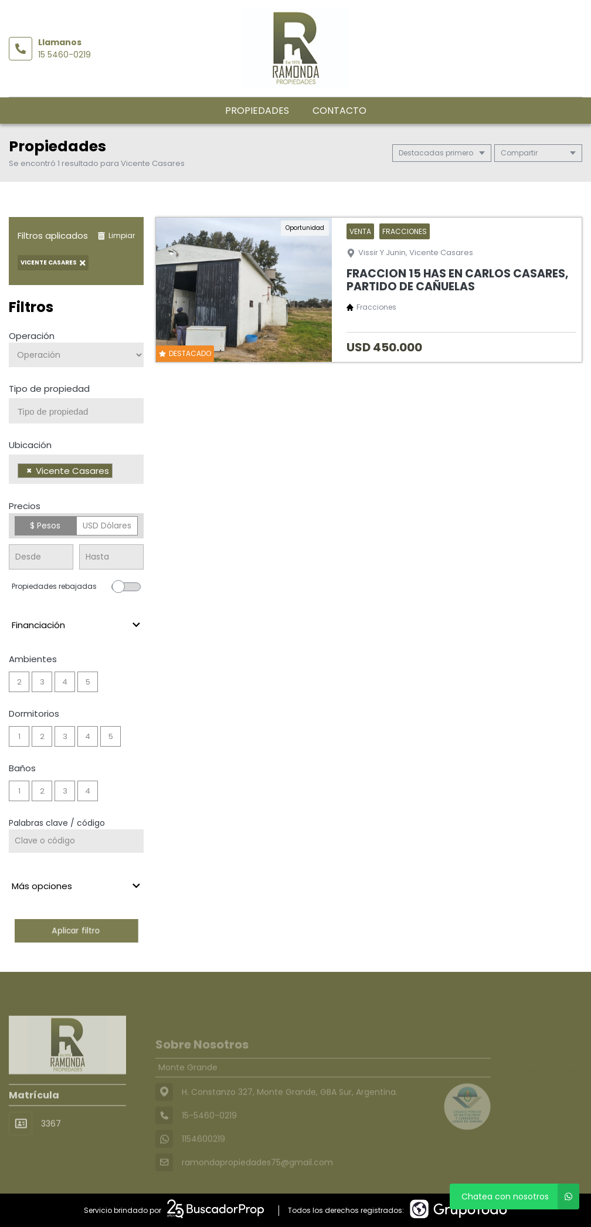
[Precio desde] (41, 557)
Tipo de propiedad (49, 388)
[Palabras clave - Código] (76, 841)
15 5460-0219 (64, 54)
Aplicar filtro (76, 930)
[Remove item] (29, 470)
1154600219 (203, 1157)
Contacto (339, 110)
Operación (32, 336)
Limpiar (116, 235)
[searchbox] (81, 411)
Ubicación (30, 445)
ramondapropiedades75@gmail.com (257, 1181)
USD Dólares (107, 525)
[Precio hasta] (111, 557)
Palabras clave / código (57, 823)
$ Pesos (45, 525)
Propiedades (257, 110)
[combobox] (76, 410)
